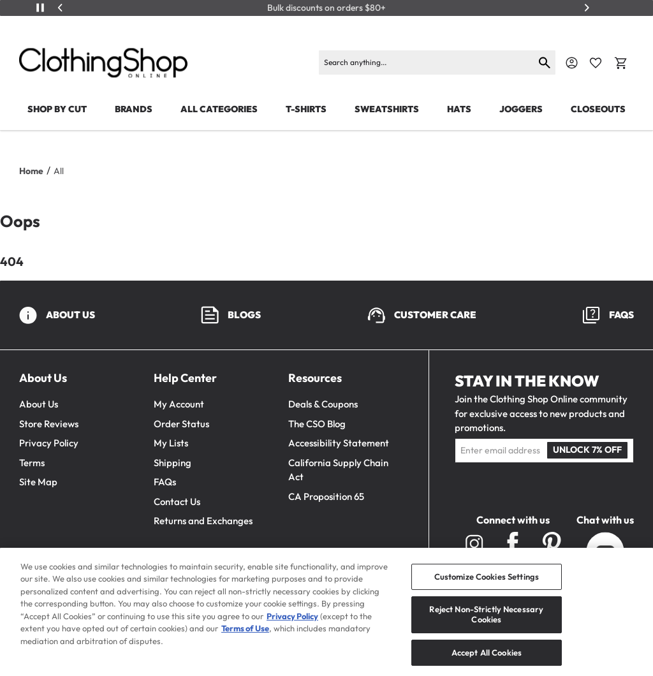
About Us (38, 404)
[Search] (426, 62)
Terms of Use (245, 636)
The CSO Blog (317, 424)
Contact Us (177, 502)
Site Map (38, 482)
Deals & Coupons (323, 404)
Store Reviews (48, 424)
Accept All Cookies (486, 659)
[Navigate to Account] (572, 63)
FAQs (165, 482)
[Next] (586, 7)
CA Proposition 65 (326, 496)
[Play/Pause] (40, 7)
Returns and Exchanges (203, 521)
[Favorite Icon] (595, 63)
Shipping (172, 463)
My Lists (171, 443)
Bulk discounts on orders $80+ (326, 8)
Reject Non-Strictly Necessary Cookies (486, 622)
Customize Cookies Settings (486, 583)
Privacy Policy (48, 443)
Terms (32, 463)
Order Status (181, 424)
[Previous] (60, 7)
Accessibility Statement (338, 443)
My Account (179, 404)
